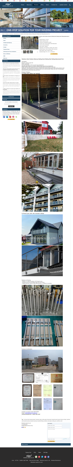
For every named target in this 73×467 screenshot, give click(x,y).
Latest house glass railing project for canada (10, 82)
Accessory (5, 44)
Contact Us (54, 4)
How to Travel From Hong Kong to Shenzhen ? (11, 62)
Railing (4, 38)
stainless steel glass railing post (50, 420)
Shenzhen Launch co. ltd (45, 460)
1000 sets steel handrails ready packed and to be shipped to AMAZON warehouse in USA (11, 69)
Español (28, 0)
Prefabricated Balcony (7, 42)
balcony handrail (30, 420)
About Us (29, 4)
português (34, 0)
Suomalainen (63, 0)
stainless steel (59, 420)
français (16, 0)
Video (39, 452)
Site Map (45, 452)
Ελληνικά (40, 0)
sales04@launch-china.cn (31, 413)
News (47, 4)
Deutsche (10, 0)
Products (36, 4)
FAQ (35, 452)
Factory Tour (28, 452)
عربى (51, 0)
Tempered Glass (6, 49)
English (4, 0)
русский (22, 0)
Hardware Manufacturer (56, 460)
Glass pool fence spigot (34, 460)
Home (22, 4)
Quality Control (63, 4)
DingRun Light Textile (24, 460)
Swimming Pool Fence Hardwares (9, 51)
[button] (71, 20)
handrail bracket (55, 419)
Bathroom (5, 58)
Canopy (4, 47)
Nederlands (70, 0)
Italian (46, 0)
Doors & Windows (6, 53)
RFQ (42, 4)
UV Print (16, 460)
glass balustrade (48, 419)
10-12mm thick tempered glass (29, 419)
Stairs (4, 40)
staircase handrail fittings (39, 420)
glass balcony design (62, 419)
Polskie (57, 0)
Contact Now (11, 119)
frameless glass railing (40, 419)
